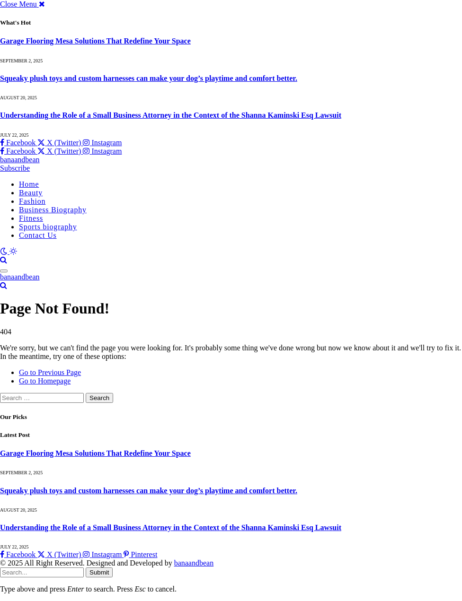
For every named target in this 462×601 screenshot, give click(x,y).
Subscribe (15, 168)
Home (29, 184)
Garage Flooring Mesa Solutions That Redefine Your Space (95, 41)
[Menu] (4, 271)
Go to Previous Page (50, 372)
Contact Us (38, 235)
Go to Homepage (45, 381)
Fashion (32, 201)
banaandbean (194, 563)
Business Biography (53, 210)
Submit (99, 572)
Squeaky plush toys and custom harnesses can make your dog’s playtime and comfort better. (148, 78)
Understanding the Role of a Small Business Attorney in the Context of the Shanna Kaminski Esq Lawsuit (170, 115)
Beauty (31, 193)
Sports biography (48, 227)
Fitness (31, 218)
